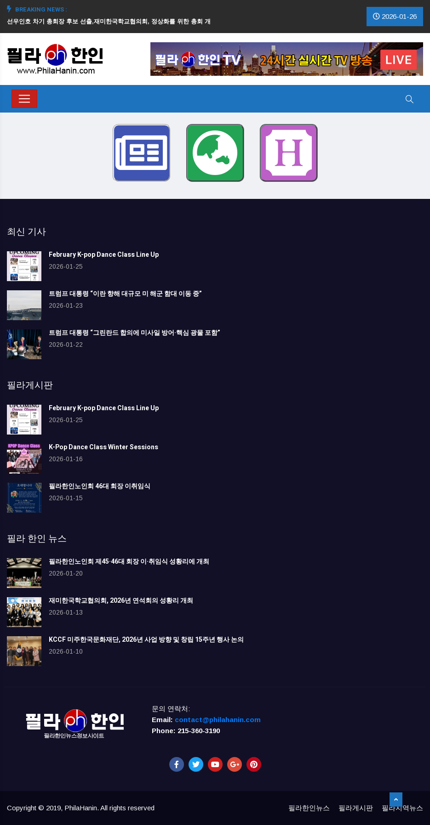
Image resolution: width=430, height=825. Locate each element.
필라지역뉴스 (402, 808)
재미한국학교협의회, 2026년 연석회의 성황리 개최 (121, 600)
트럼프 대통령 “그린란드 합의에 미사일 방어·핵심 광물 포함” (134, 333)
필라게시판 (355, 808)
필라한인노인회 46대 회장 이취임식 (99, 486)
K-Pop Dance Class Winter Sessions (103, 447)
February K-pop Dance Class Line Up (104, 255)
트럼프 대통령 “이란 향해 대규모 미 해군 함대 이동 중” (125, 294)
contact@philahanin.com (218, 719)
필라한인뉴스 (309, 808)
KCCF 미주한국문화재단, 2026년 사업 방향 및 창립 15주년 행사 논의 (146, 639)
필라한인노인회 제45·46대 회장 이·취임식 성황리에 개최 (129, 561)
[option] (112, 28)
